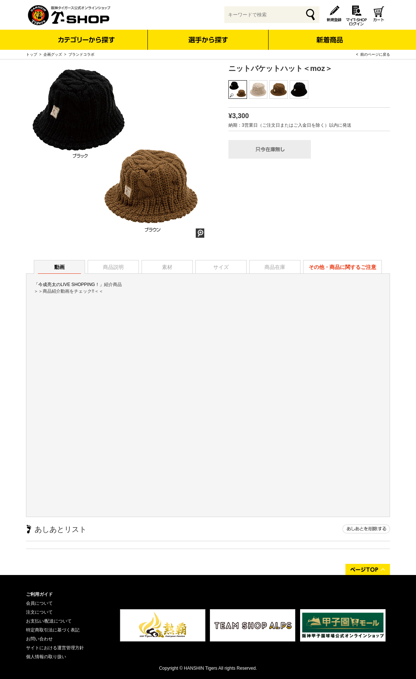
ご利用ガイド (39, 594)
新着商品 (329, 35)
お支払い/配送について (49, 621)
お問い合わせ (39, 638)
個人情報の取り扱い (46, 656)
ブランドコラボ (81, 54)
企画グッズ (52, 54)
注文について (39, 612)
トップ (31, 54)
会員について (39, 603)
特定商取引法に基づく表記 (52, 630)
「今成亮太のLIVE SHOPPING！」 (69, 284)
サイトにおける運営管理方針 (55, 647)
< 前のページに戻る (373, 54)
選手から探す (208, 40)
